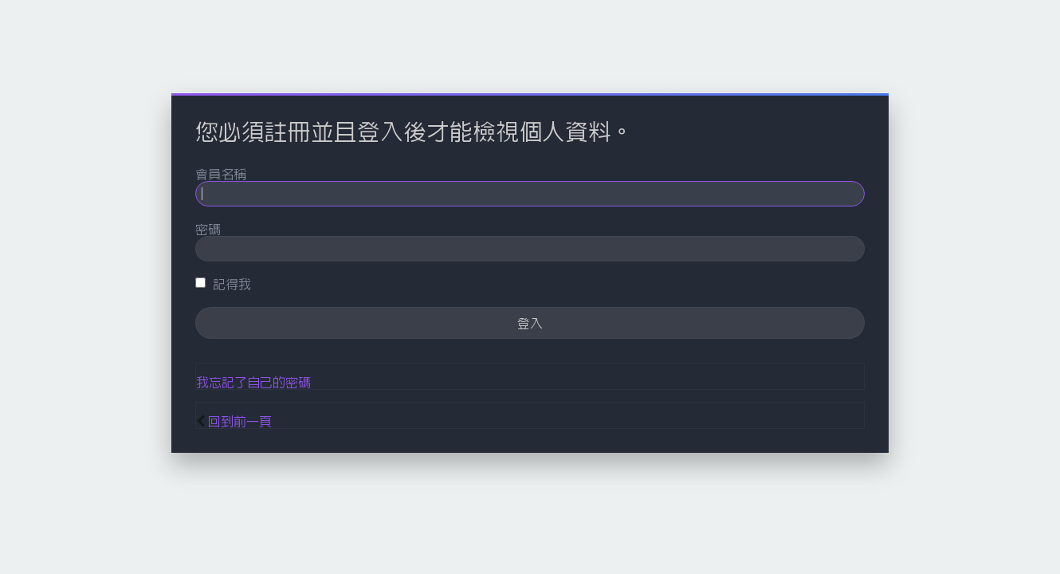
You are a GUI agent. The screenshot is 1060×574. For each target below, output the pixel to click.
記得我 (223, 283)
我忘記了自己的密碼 (253, 381)
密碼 (208, 228)
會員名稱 (220, 173)
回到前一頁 (240, 421)
